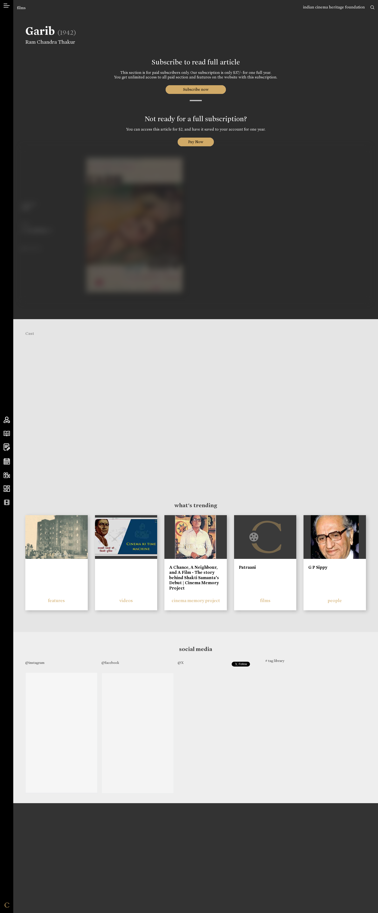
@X (181, 662)
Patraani (247, 567)
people (335, 600)
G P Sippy (317, 567)
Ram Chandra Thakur (48, 42)
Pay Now (195, 142)
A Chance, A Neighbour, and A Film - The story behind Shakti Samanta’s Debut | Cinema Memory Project (194, 578)
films (21, 7)
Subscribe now (196, 89)
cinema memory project (196, 600)
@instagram (34, 662)
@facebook (110, 662)
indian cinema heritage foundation (334, 7)
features (56, 600)
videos (126, 600)
